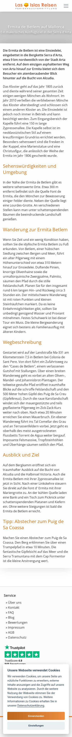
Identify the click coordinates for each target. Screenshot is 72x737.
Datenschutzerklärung (30, 705)
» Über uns (14, 602)
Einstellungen (36, 725)
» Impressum (15, 627)
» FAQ (10, 612)
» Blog (10, 617)
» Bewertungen (16, 622)
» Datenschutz (16, 637)
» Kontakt (12, 607)
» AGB (10, 632)
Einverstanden (36, 716)
